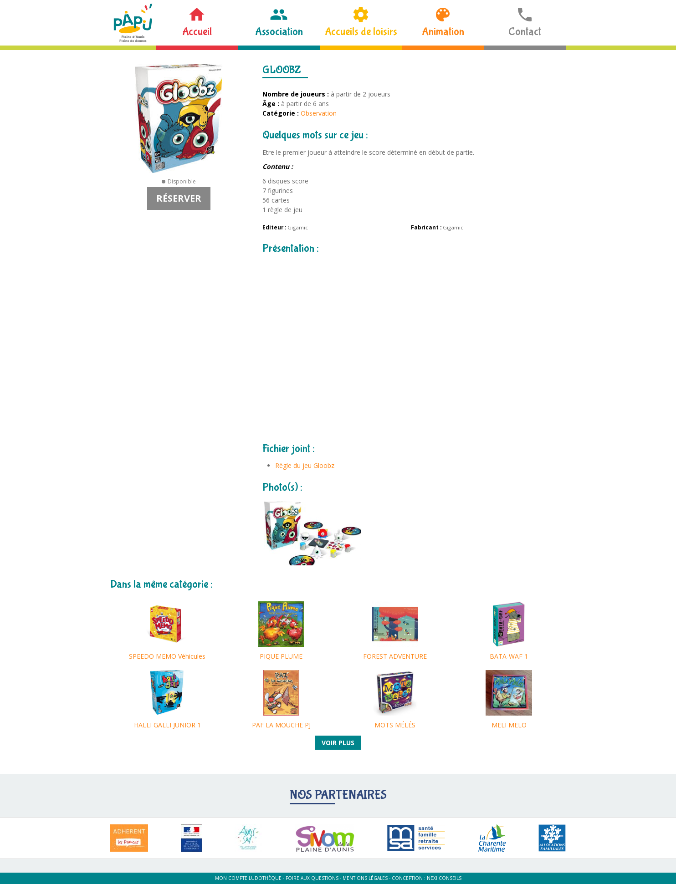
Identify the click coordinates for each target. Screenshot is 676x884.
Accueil (197, 31)
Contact (524, 31)
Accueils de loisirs (361, 31)
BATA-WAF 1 (509, 656)
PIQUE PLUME (281, 656)
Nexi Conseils (444, 878)
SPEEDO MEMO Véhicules (167, 656)
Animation (443, 31)
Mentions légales (365, 878)
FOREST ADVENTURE (395, 656)
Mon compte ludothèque (248, 878)
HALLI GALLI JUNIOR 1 (167, 725)
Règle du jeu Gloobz (304, 465)
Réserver (178, 198)
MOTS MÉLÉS (394, 725)
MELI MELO (509, 725)
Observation (319, 113)
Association (279, 31)
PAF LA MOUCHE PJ (281, 725)
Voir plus (338, 742)
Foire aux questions (312, 878)
